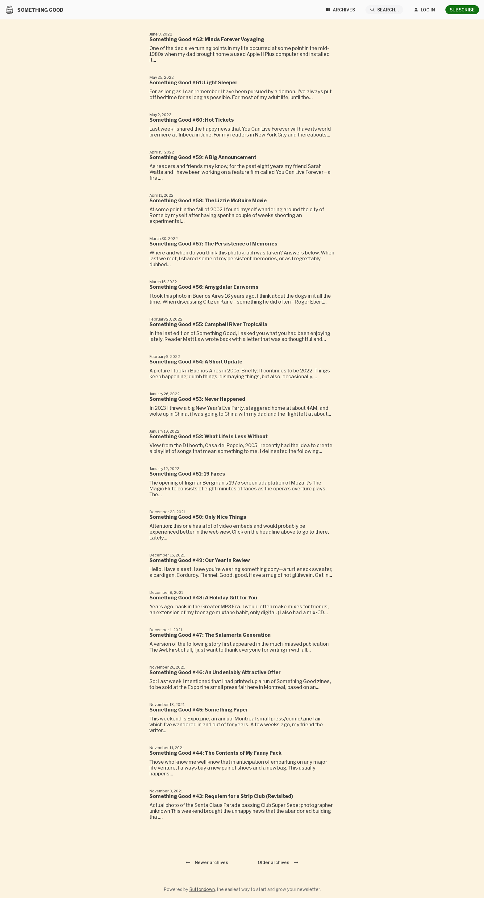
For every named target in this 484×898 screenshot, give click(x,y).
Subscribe (462, 9)
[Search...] (384, 9)
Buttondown (202, 889)
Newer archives (207, 862)
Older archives (278, 862)
